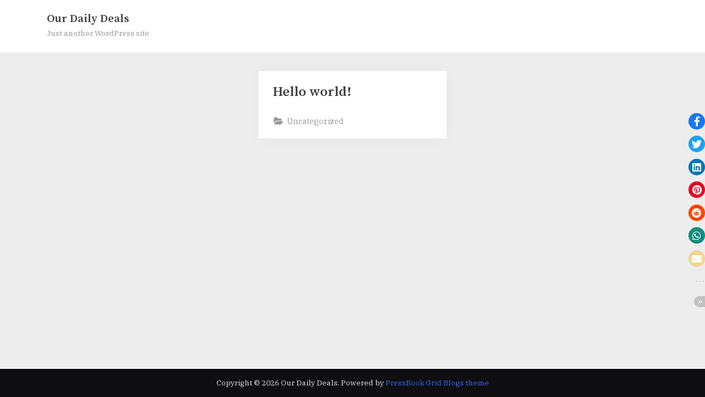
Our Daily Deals (88, 19)
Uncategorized (315, 121)
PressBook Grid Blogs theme (437, 383)
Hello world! (312, 91)
